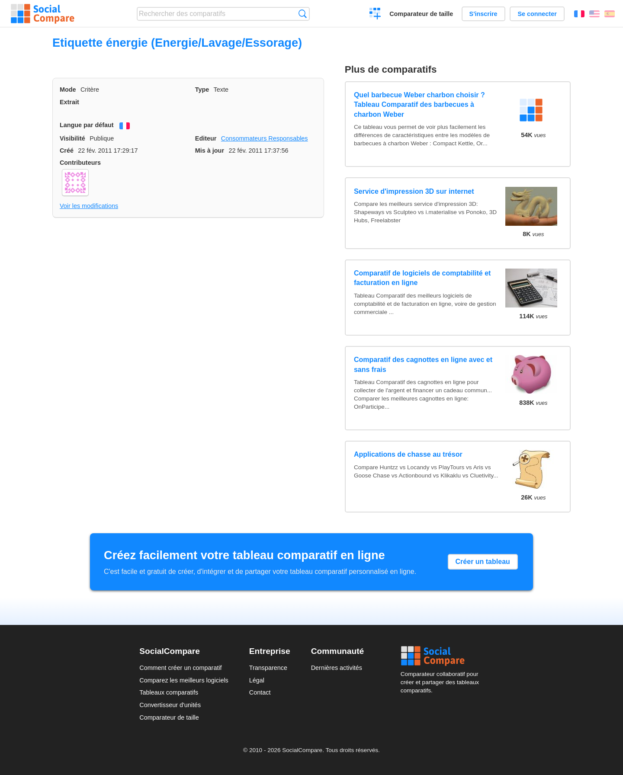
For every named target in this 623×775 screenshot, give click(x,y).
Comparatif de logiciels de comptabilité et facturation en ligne (422, 277)
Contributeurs (80, 162)
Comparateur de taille (421, 13)
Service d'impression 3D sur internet (414, 191)
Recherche (303, 14)
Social (442, 656)
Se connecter (536, 13)
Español (609, 13)
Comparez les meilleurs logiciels (183, 680)
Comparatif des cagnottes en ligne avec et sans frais (423, 364)
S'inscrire (483, 13)
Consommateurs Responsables (264, 138)
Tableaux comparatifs (168, 692)
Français (579, 13)
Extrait (69, 102)
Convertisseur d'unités (170, 704)
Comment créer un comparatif (180, 667)
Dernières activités (336, 667)
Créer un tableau (483, 561)
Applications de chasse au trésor (408, 454)
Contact (260, 692)
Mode (68, 89)
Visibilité (72, 138)
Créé (67, 150)
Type (202, 89)
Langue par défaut (87, 125)
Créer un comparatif (375, 14)
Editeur (206, 138)
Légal (256, 680)
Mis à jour (209, 150)
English (594, 13)
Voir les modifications (89, 205)
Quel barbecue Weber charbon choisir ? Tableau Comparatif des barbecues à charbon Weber (419, 104)
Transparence (268, 667)
